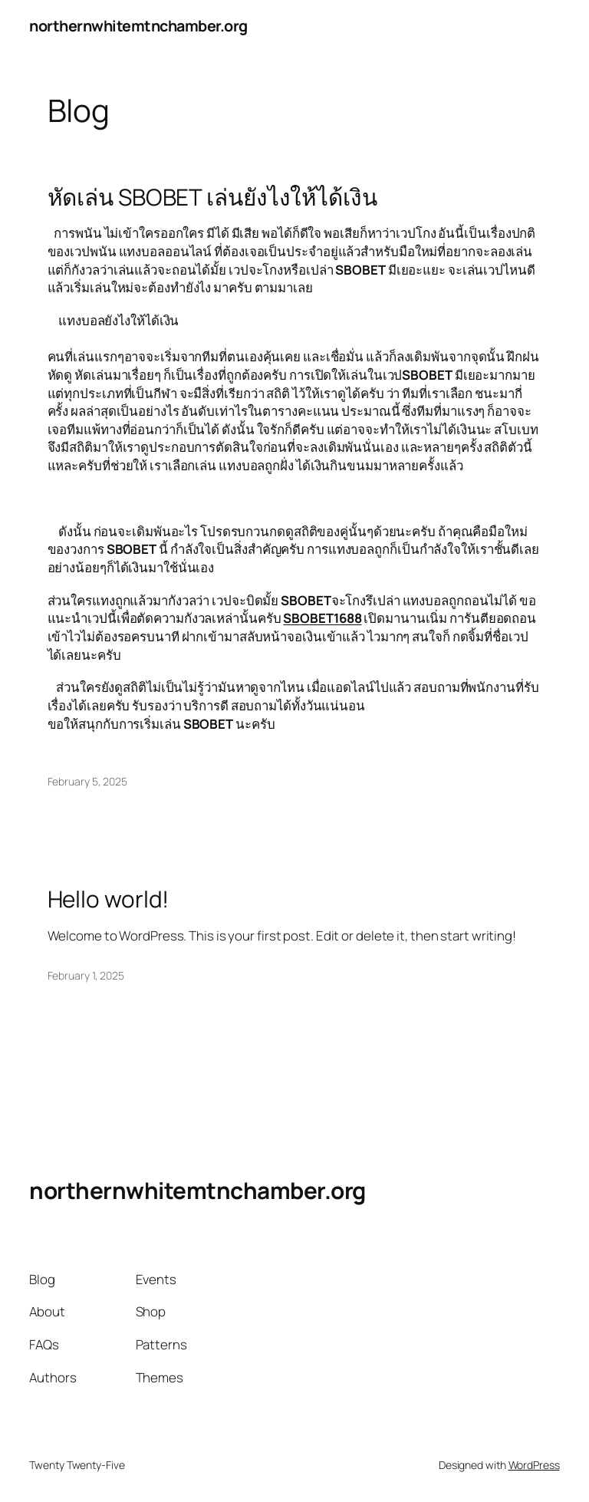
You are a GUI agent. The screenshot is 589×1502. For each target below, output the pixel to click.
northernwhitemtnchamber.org (138, 25)
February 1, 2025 (86, 975)
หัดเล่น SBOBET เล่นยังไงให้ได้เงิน (212, 196)
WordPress (534, 1465)
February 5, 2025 (87, 781)
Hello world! (108, 898)
